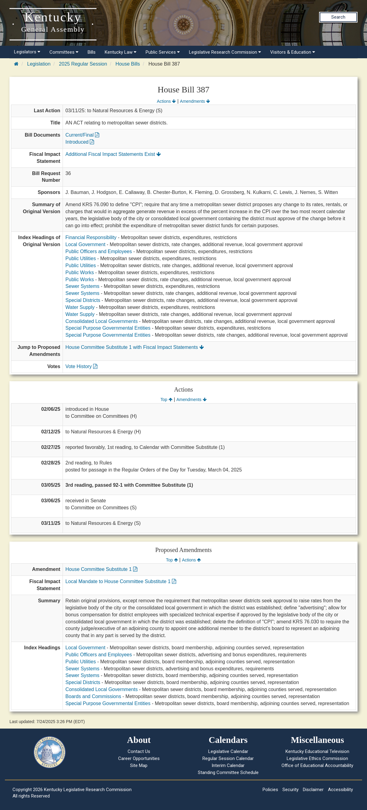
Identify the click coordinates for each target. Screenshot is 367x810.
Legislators (27, 52)
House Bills (127, 63)
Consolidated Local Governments (101, 321)
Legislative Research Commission (225, 52)
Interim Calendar (228, 765)
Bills (92, 52)
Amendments (195, 101)
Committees (63, 52)
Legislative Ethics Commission (317, 758)
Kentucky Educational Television (317, 751)
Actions (166, 101)
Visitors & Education (292, 52)
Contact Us (139, 751)
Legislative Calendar (228, 751)
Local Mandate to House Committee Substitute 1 (120, 581)
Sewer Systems (82, 286)
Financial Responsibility (90, 237)
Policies (270, 789)
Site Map (138, 765)
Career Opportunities (139, 758)
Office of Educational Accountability (317, 765)
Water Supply (79, 307)
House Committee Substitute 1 (101, 569)
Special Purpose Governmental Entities (107, 328)
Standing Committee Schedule (228, 772)
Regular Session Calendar (228, 758)
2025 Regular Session (83, 63)
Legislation (39, 63)
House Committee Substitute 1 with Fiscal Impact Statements (134, 347)
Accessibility (340, 789)
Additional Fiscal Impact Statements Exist (113, 154)
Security (290, 789)
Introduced (79, 142)
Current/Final (82, 135)
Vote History (81, 366)
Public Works (79, 272)
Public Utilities (80, 258)
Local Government (85, 244)
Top (166, 399)
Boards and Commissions (93, 696)
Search (338, 17)
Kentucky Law (120, 52)
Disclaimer (313, 789)
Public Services (163, 52)
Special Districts (82, 300)
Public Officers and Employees (98, 251)
